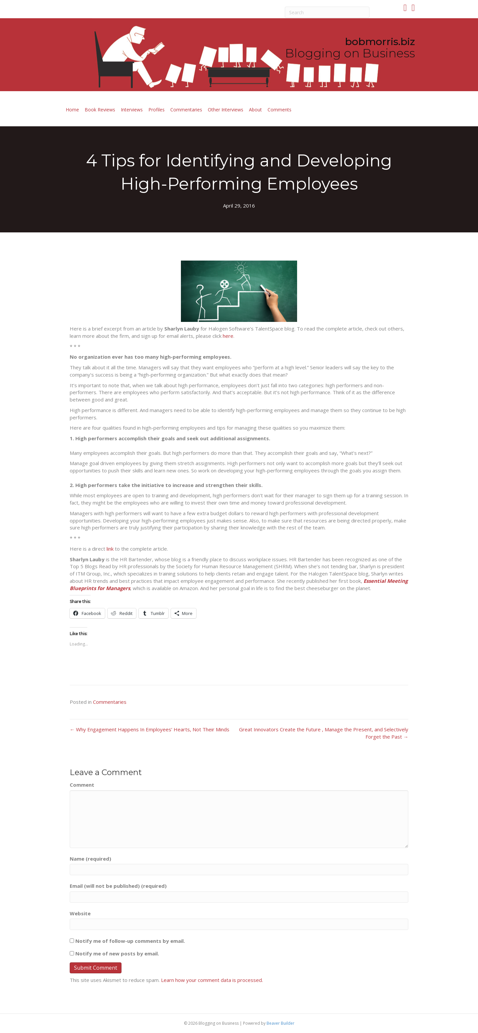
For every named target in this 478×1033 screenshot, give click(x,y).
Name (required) (90, 858)
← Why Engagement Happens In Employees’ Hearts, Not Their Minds (149, 729)
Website (80, 913)
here (228, 336)
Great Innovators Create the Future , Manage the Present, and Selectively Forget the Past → (323, 733)
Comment (82, 784)
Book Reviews (100, 109)
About (255, 109)
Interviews (132, 109)
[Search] (327, 12)
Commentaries (186, 109)
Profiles (156, 109)
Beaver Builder (280, 1023)
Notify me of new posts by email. (117, 953)
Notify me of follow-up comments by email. (130, 941)
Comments (279, 109)
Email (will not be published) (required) (118, 885)
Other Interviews (225, 109)
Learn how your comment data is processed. (212, 980)
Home (72, 109)
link (110, 548)
